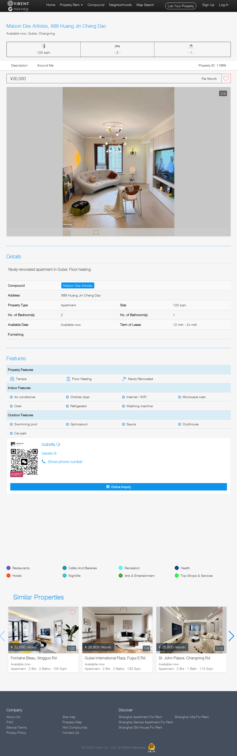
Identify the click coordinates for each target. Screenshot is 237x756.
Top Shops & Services (197, 576)
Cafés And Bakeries (82, 568)
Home (50, 5)
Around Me (45, 65)
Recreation (132, 568)
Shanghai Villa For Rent (192, 717)
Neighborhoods (120, 5)
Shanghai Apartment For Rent (140, 717)
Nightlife (74, 576)
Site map (69, 717)
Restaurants (21, 568)
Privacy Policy (16, 732)
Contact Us (71, 732)
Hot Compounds (75, 727)
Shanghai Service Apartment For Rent (146, 722)
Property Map (72, 722)
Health (185, 568)
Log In (223, 5)
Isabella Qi (51, 444)
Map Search (145, 5)
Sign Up (208, 5)
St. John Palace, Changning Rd (184, 658)
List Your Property (181, 6)
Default (96, 232)
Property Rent (71, 5)
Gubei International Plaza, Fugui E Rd (115, 658)
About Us (13, 717)
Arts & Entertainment (139, 576)
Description (19, 65)
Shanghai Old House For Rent (140, 727)
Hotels (17, 576)
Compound (96, 5)
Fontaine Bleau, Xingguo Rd (34, 658)
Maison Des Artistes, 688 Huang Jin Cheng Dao (56, 26)
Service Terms (16, 727)
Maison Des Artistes (77, 285)
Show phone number (65, 461)
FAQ (9, 722)
